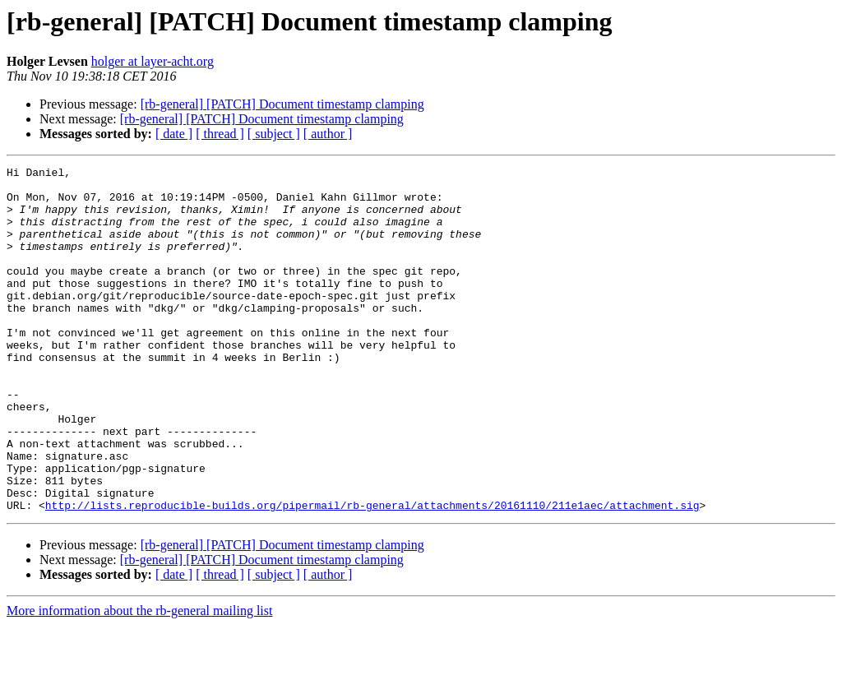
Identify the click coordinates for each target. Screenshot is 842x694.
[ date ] (173, 134)
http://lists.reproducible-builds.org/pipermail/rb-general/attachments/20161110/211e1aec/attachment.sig (372, 574)
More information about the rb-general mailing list (139, 680)
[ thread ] (220, 134)
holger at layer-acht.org (152, 61)
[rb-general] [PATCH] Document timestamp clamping (282, 104)
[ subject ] (274, 134)
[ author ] (328, 134)
